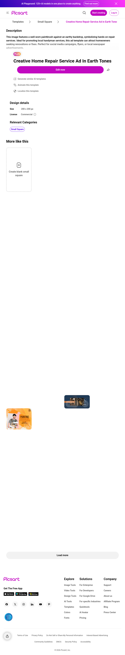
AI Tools (68, 601)
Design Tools (70, 596)
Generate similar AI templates (32, 79)
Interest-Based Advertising (97, 635)
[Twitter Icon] (15, 604)
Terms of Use (22, 635)
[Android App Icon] (21, 595)
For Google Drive (87, 596)
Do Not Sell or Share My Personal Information (64, 635)
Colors (67, 612)
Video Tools (69, 590)
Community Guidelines (43, 642)
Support (107, 585)
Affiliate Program (112, 601)
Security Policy (71, 642)
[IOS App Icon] (9, 595)
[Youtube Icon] (41, 604)
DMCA (58, 642)
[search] (84, 12)
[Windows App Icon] (33, 595)
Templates (69, 607)
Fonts (66, 618)
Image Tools (70, 585)
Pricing (82, 618)
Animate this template (28, 85)
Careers (107, 590)
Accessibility (86, 642)
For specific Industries (89, 601)
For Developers (86, 590)
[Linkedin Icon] (32, 604)
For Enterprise (86, 585)
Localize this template (28, 91)
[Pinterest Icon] (49, 604)
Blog (106, 607)
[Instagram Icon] (24, 604)
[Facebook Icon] (7, 604)
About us (108, 596)
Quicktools (84, 607)
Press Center (110, 612)
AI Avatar (83, 612)
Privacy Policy (37, 635)
